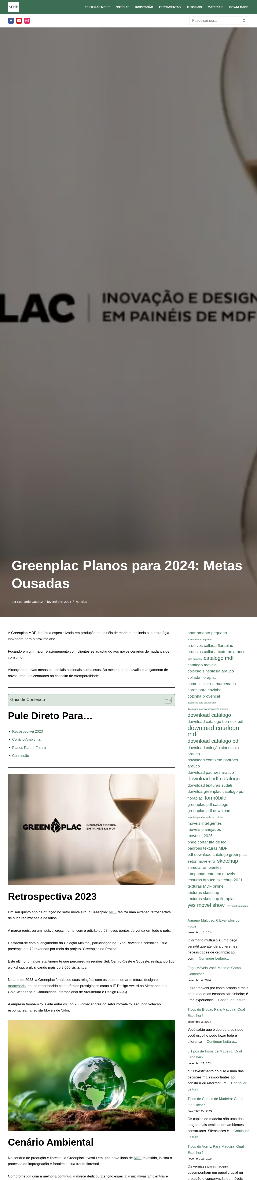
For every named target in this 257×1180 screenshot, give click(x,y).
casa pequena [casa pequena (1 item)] (195, 659)
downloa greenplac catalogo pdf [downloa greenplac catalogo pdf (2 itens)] (216, 793)
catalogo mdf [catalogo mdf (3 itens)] (219, 658)
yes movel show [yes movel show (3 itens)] (206, 907)
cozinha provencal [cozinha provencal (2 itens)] (204, 696)
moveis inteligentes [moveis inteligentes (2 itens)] (205, 825)
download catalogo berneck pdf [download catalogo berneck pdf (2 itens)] (215, 722)
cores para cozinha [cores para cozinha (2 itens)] (205, 690)
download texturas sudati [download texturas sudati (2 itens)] (210, 786)
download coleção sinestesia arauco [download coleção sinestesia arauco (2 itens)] (213, 751)
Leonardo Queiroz (30, 601)
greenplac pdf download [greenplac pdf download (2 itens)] (209, 812)
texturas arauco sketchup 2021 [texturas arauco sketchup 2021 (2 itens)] (215, 882)
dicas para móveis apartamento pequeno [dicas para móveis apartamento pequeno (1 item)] (208, 709)
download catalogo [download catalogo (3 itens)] (209, 715)
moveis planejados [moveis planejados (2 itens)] (204, 831)
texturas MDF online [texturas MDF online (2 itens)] (206, 888)
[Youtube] (19, 21)
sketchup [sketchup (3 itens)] (227, 863)
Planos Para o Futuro (29, 748)
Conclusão (20, 756)
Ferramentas (169, 7)
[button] (108, 7)
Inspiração (144, 7)
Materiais (215, 7)
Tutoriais (194, 7)
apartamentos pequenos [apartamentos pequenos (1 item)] (200, 639)
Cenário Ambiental (27, 740)
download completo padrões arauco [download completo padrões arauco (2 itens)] (213, 764)
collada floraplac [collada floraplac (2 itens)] (202, 678)
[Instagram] (27, 21)
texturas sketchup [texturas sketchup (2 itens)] (203, 894)
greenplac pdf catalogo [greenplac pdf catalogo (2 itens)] (208, 806)
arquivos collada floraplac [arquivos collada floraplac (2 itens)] (210, 645)
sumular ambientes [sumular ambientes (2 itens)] (205, 869)
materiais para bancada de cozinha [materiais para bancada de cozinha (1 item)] (205, 818)
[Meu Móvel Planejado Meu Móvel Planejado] (13, 7)
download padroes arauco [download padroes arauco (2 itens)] (211, 773)
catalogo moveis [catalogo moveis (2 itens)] (202, 665)
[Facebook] (11, 21)
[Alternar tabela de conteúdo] (165, 700)
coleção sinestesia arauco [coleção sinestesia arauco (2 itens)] (211, 671)
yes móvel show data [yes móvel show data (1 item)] (237, 908)
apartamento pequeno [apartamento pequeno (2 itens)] (207, 633)
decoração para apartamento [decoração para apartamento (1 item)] (202, 703)
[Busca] (214, 20)
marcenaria (17, 987)
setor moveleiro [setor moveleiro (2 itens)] (201, 863)
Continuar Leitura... (214, 961)
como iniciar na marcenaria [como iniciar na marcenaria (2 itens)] (212, 684)
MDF (114, 913)
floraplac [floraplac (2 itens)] (195, 799)
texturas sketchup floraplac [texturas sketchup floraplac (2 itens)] (212, 901)
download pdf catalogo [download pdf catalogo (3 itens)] (214, 780)
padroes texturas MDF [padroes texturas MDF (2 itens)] (207, 850)
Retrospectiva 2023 (27, 732)
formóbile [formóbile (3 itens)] (215, 799)
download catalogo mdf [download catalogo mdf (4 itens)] (213, 732)
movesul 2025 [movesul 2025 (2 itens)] (200, 837)
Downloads (238, 7)
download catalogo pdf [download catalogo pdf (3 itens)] (214, 742)
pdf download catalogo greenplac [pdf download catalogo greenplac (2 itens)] (217, 856)
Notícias (122, 7)
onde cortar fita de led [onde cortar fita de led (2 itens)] (207, 844)
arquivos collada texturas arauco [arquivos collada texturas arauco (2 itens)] (217, 652)
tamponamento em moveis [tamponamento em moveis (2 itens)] (211, 875)
